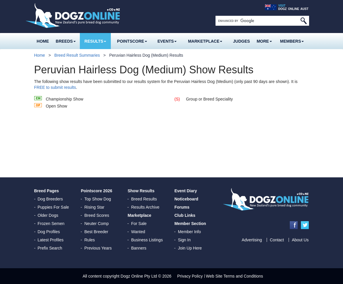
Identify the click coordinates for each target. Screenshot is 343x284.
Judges (241, 41)
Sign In (184, 240)
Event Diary (185, 190)
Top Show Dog (97, 199)
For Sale (138, 223)
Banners (138, 248)
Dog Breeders (50, 199)
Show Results (140, 190)
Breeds (66, 41)
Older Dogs (48, 215)
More (264, 41)
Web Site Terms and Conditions (234, 276)
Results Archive (145, 207)
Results (95, 41)
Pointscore (132, 41)
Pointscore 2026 (96, 190)
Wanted (138, 231)
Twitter (305, 225)
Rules (89, 240)
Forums (181, 207)
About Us (300, 240)
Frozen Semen (51, 223)
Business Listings (147, 240)
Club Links (184, 215)
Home (43, 41)
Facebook (294, 225)
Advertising (252, 240)
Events (167, 41)
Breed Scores (96, 215)
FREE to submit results (55, 87)
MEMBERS (292, 41)
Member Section (190, 223)
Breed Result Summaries (77, 55)
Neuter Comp (96, 223)
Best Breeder (96, 231)
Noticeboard (186, 199)
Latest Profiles (51, 240)
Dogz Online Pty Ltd (138, 276)
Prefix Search (50, 248)
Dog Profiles (49, 231)
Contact (277, 240)
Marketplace (205, 41)
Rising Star (94, 207)
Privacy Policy (190, 276)
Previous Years (97, 248)
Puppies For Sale (53, 207)
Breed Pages (46, 190)
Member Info (189, 231)
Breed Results (144, 199)
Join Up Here (190, 248)
